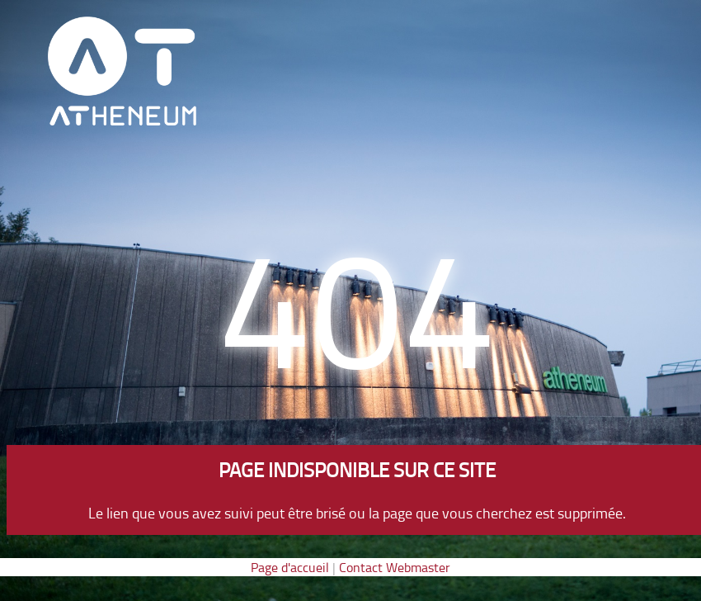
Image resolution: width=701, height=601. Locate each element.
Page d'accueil (290, 567)
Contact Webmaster (394, 567)
